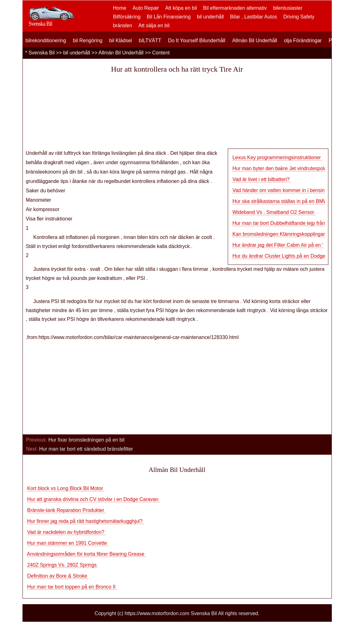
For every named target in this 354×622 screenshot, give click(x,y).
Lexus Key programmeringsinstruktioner (277, 157)
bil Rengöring (87, 40)
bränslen (122, 25)
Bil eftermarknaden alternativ (235, 8)
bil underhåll (210, 16)
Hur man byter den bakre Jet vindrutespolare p (284, 168)
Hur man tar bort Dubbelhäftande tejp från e (280, 223)
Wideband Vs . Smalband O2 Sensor (274, 212)
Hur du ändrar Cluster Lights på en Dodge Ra (282, 256)
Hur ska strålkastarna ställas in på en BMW (280, 201)
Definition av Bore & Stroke (58, 576)
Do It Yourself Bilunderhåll (196, 40)
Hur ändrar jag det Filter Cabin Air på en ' (277, 245)
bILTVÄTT (150, 40)
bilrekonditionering (46, 40)
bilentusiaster (287, 8)
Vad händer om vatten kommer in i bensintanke (284, 190)
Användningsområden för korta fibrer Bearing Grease (86, 554)
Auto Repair (145, 8)
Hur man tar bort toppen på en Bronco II (72, 586)
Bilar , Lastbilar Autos (253, 16)
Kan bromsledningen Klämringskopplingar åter (283, 234)
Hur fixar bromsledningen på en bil (87, 439)
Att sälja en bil (154, 25)
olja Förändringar (303, 40)
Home (120, 8)
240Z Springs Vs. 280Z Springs (62, 565)
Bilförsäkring (127, 16)
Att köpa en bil (181, 8)
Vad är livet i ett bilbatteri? (261, 179)
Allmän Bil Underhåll (254, 40)
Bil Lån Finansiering (169, 16)
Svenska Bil (41, 52)
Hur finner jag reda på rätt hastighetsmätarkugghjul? (85, 521)
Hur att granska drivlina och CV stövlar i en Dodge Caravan (93, 499)
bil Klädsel (120, 40)
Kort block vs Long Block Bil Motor (65, 488)
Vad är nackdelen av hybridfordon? (66, 532)
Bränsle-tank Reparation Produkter (66, 510)
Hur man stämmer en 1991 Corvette (67, 543)
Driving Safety (299, 16)
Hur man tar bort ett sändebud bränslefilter (86, 449)
